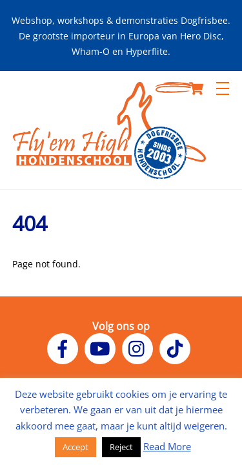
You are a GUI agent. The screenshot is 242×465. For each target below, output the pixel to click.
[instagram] (139, 347)
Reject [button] (121, 447)
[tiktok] (177, 347)
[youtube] (102, 347)
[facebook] (65, 347)
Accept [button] (75, 447)
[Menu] (223, 88)
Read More (167, 446)
